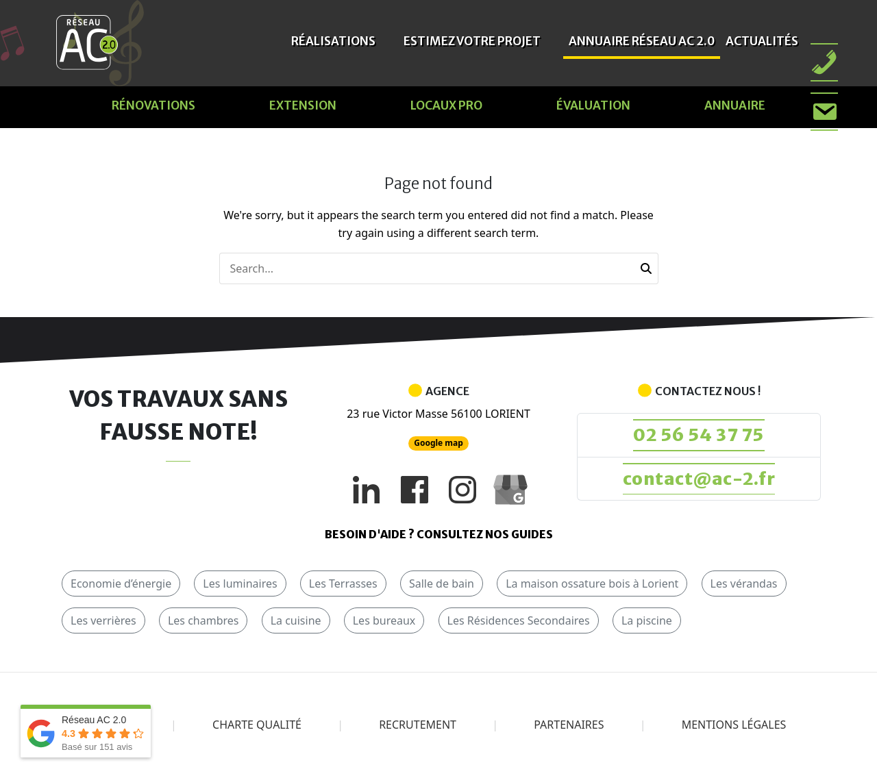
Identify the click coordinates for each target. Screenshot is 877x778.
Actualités (762, 41)
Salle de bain (441, 584)
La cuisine (296, 621)
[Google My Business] (510, 490)
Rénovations (153, 105)
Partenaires (569, 725)
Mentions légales (734, 725)
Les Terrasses (343, 584)
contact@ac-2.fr (698, 479)
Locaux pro (446, 105)
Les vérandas (744, 584)
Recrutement (417, 725)
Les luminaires (240, 584)
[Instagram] (462, 490)
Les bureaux (384, 621)
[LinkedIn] (366, 490)
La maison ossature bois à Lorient (592, 584)
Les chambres (203, 621)
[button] (646, 268)
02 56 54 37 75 (699, 435)
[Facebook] (414, 490)
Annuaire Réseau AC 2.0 (642, 41)
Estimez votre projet (472, 41)
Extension (302, 105)
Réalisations (333, 41)
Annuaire (734, 105)
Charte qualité (256, 725)
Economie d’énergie (121, 584)
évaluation (593, 105)
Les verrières (103, 621)
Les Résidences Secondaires (518, 621)
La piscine (646, 621)
